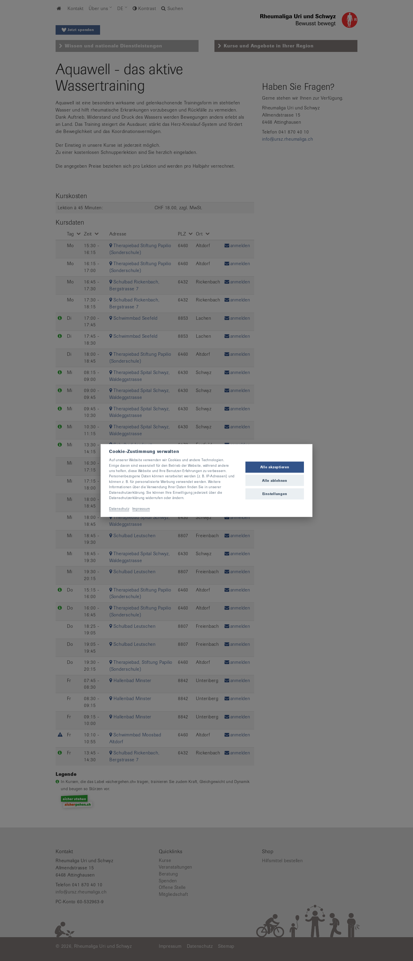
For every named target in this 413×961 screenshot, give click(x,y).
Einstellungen (274, 493)
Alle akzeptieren (274, 467)
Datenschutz (119, 508)
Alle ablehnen (274, 480)
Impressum (141, 508)
